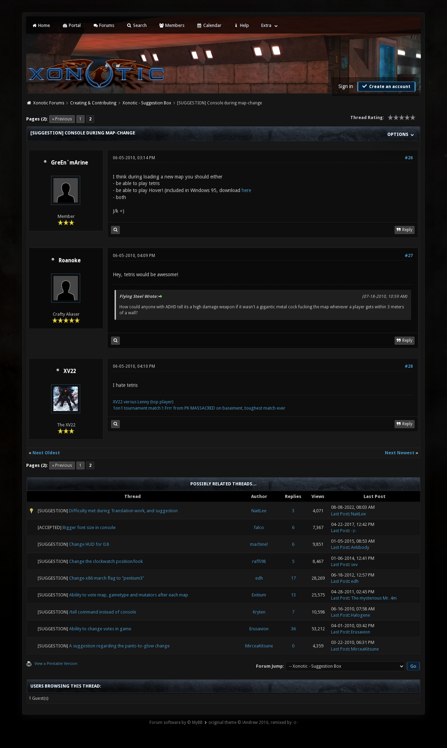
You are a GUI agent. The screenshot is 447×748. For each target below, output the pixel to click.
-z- (354, 530)
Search (136, 25)
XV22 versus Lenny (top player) (143, 401)
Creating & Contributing (93, 103)
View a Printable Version (56, 663)
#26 (409, 157)
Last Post (340, 513)
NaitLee (258, 510)
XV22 (70, 371)
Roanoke (70, 260)
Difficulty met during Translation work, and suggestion (123, 510)
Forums (103, 25)
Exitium (259, 594)
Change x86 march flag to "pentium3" (106, 578)
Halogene (360, 615)
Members (171, 25)
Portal (71, 25)
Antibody (360, 547)
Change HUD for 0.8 (89, 544)
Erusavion (259, 628)
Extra (266, 25)
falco (259, 527)
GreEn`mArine (69, 163)
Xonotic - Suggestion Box (147, 103)
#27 (409, 255)
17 (293, 578)
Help (241, 25)
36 (293, 628)
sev (354, 564)
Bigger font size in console (89, 527)
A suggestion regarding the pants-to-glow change (119, 645)
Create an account (385, 86)
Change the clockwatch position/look (106, 561)
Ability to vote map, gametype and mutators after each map (128, 594)
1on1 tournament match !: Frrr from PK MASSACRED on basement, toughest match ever (199, 408)
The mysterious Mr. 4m (374, 598)
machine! (259, 544)
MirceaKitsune (259, 645)
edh (259, 578)
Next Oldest (46, 452)
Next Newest (400, 452)
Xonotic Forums (48, 103)
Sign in (345, 86)
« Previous (62, 119)
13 (293, 594)
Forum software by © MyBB (176, 722)
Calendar (209, 25)
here (246, 190)
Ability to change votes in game (100, 628)
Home (41, 25)
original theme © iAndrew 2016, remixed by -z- (253, 722)
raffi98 (259, 561)
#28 (409, 366)
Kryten (259, 612)
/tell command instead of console (102, 612)
